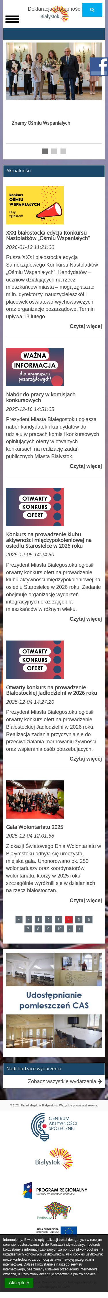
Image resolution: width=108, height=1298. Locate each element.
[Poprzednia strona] (28, 919)
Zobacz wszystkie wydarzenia (65, 1081)
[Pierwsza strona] (19, 919)
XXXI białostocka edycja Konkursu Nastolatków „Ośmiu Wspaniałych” (48, 235)
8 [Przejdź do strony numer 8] (38, 929)
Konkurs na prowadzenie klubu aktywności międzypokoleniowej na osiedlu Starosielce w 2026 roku (49, 540)
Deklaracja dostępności (55, 9)
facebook (99, 66)
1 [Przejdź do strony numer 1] (38, 920)
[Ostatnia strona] (80, 929)
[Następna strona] (70, 929)
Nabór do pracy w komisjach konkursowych (40, 397)
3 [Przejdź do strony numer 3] (59, 920)
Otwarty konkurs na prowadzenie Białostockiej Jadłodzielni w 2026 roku (51, 690)
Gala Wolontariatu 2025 (34, 826)
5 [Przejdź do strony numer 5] (79, 920)
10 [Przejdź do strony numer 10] (59, 929)
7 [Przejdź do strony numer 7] (28, 929)
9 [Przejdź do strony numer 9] (48, 929)
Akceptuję (19, 1282)
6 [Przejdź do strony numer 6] (89, 920)
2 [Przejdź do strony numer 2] (49, 920)
